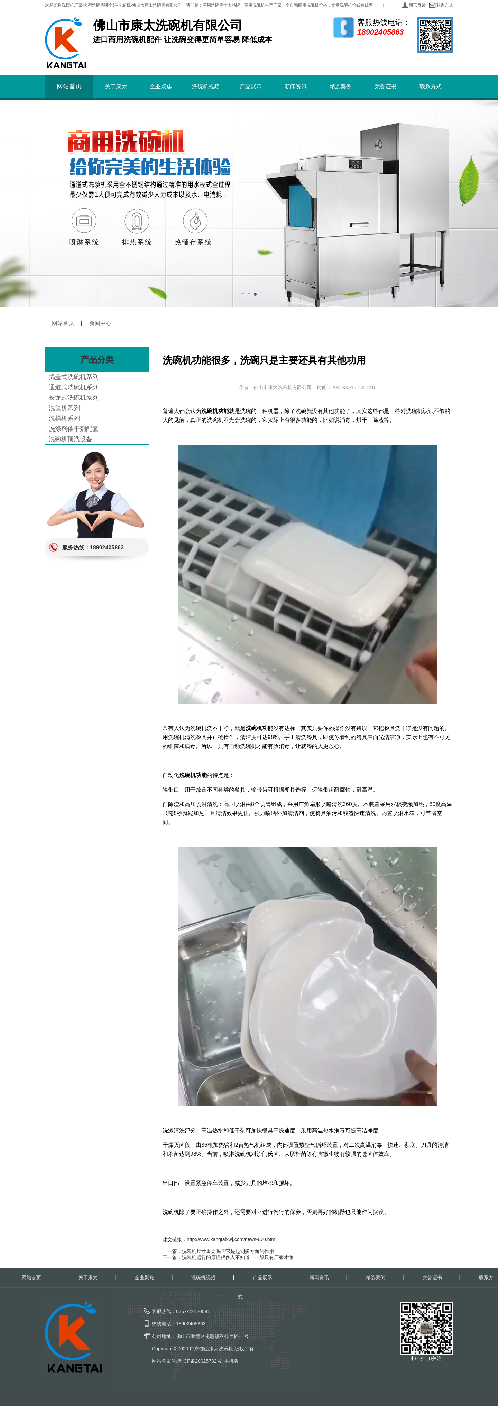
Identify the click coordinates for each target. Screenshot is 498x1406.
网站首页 (69, 86)
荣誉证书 (386, 86)
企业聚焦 (161, 86)
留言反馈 (417, 5)
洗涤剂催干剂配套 (74, 428)
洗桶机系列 (64, 418)
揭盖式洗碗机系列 (74, 377)
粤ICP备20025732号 (199, 1361)
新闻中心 (100, 323)
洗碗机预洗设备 (70, 439)
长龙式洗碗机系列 (74, 397)
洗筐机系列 (64, 408)
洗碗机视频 (206, 86)
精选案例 (341, 86)
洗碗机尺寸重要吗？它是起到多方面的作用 (228, 1251)
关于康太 (116, 86)
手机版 (231, 1361)
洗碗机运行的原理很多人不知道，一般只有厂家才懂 (237, 1257)
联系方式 (444, 5)
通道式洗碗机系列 (74, 387)
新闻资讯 (296, 86)
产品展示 (251, 86)
